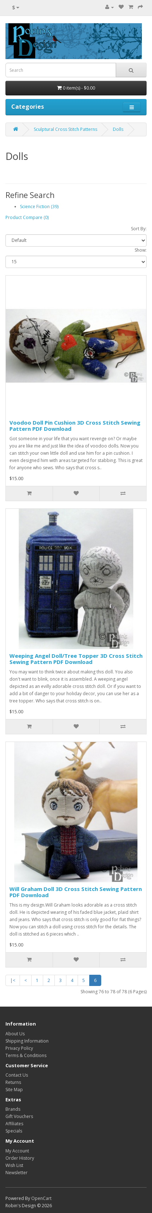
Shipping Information (27, 1041)
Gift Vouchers (19, 1116)
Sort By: (139, 229)
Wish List (14, 1165)
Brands (12, 1109)
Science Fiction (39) (39, 206)
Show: (141, 250)
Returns (13, 1082)
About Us (15, 1034)
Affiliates (14, 1124)
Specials (13, 1131)
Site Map (14, 1089)
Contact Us (16, 1075)
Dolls (118, 129)
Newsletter (16, 1172)
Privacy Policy (19, 1048)
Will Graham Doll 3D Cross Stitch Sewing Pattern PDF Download (75, 892)
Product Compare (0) (27, 217)
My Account (17, 1151)
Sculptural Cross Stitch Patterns (65, 129)
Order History (19, 1158)
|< (12, 980)
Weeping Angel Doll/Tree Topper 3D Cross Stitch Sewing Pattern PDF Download (76, 658)
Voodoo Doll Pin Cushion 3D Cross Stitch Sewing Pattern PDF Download (74, 425)
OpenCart (41, 1198)
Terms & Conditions (25, 1055)
